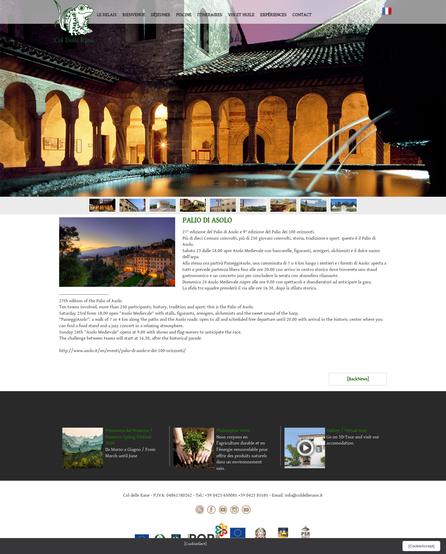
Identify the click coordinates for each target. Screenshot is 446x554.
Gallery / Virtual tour (347, 430)
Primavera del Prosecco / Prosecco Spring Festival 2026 (128, 437)
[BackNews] (358, 379)
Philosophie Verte (233, 430)
